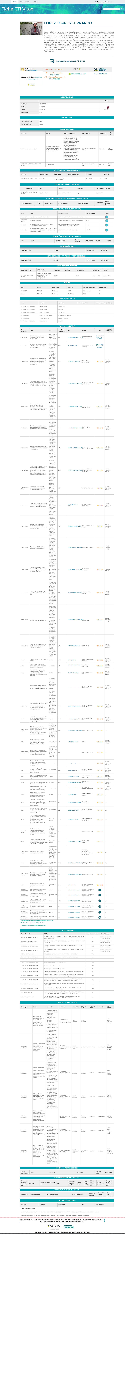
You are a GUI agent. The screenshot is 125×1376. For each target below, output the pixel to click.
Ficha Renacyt (33, 79)
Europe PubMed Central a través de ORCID (99, 337)
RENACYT (36, 2)
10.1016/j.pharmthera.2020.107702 (75, 782)
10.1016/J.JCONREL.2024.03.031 (75, 447)
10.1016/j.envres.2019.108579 (74, 841)
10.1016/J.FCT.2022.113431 (74, 687)
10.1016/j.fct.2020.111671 (73, 819)
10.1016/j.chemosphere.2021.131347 (76, 763)
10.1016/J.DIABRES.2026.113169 (75, 337)
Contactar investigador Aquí (28, 1208)
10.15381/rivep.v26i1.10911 (74, 912)
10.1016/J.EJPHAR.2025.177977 (75, 406)
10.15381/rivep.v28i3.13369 (74, 889)
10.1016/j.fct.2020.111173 (73, 810)
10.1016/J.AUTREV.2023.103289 (75, 547)
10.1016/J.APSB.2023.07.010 (74, 526)
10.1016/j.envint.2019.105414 (74, 802)
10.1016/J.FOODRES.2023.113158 (75, 619)
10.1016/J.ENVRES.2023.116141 (75, 592)
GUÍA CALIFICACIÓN (25, 2)
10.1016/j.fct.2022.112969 (73, 672)
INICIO (14, 2)
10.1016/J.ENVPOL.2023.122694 (75, 569)
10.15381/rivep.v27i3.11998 (74, 906)
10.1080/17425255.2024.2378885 (75, 470)
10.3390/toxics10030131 (73, 741)
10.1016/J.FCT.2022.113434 (74, 706)
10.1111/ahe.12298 (72, 884)
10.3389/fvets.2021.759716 (74, 788)
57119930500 (54, 75)
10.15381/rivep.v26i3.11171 (74, 917)
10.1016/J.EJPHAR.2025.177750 (75, 383)
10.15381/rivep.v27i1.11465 (74, 900)
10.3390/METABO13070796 (74, 645)
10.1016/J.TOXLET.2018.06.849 (75, 874)
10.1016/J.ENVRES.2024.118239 (75, 427)
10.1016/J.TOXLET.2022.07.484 (75, 730)
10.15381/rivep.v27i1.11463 (74, 895)
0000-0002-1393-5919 (78, 74)
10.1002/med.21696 (72, 794)
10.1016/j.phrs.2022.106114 (74, 718)
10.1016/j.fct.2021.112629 (73, 776)
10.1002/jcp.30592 (72, 659)
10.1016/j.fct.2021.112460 (73, 770)
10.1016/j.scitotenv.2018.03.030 (75, 862)
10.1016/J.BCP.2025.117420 (74, 361)
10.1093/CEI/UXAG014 (73, 345)
